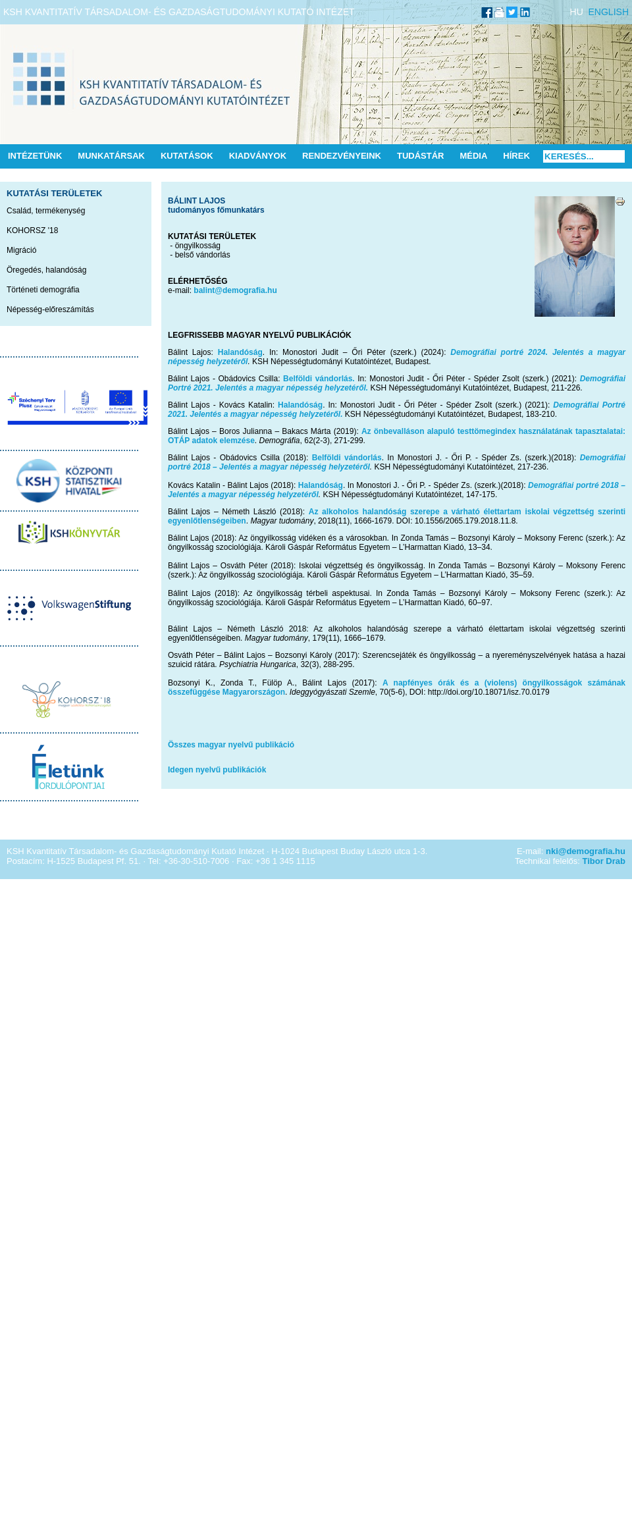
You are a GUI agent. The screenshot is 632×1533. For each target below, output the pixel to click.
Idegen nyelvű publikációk (217, 769)
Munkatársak (111, 156)
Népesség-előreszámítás (50, 309)
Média (473, 156)
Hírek (516, 156)
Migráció (21, 250)
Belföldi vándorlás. (319, 378)
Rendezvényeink (341, 156)
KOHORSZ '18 (32, 230)
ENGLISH (609, 12)
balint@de (213, 290)
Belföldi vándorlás (347, 457)
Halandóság (240, 352)
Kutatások (187, 156)
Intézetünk (35, 156)
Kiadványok (257, 156)
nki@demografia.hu (585, 851)
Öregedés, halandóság (46, 270)
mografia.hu (254, 290)
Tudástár (420, 156)
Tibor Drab (604, 861)
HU (576, 12)
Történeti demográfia (43, 289)
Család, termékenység (46, 210)
